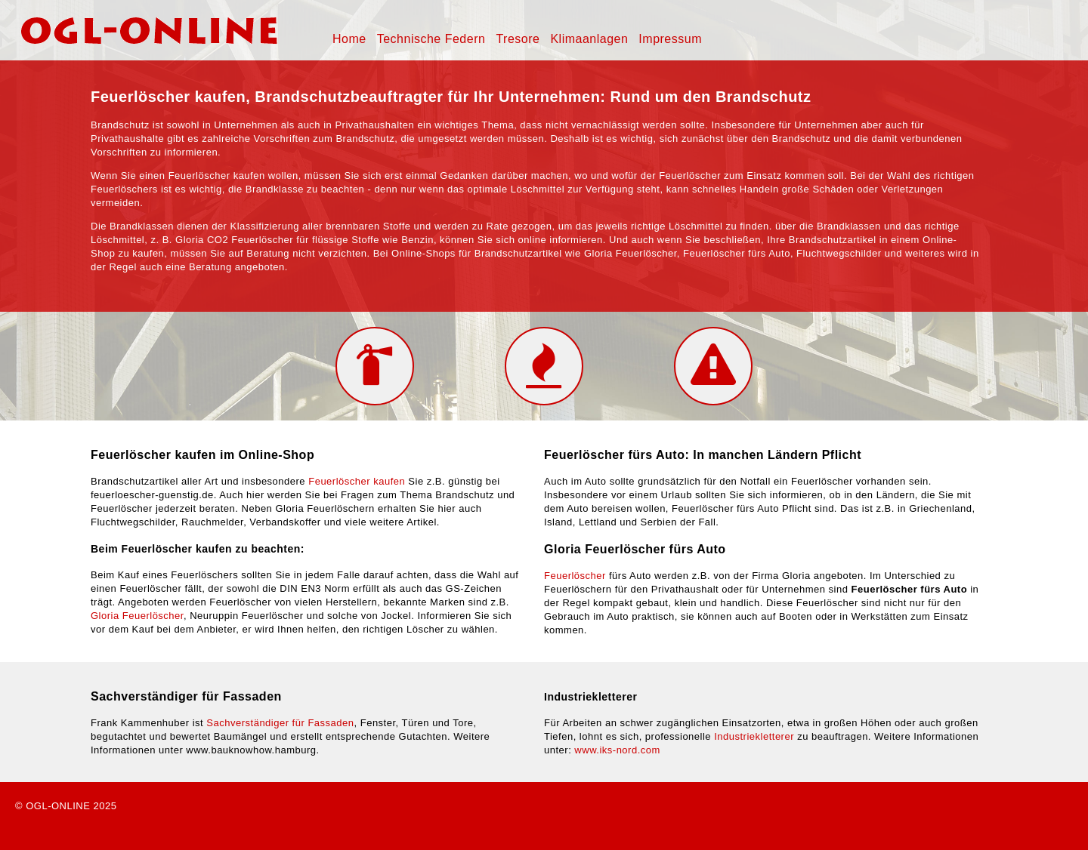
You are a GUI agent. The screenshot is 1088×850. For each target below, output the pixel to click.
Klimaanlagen (589, 38)
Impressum (670, 38)
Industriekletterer (754, 736)
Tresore (517, 38)
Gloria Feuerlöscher (137, 615)
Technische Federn (431, 38)
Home (349, 38)
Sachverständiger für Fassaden (280, 722)
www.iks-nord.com (617, 750)
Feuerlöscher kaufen (356, 481)
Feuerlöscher (575, 575)
